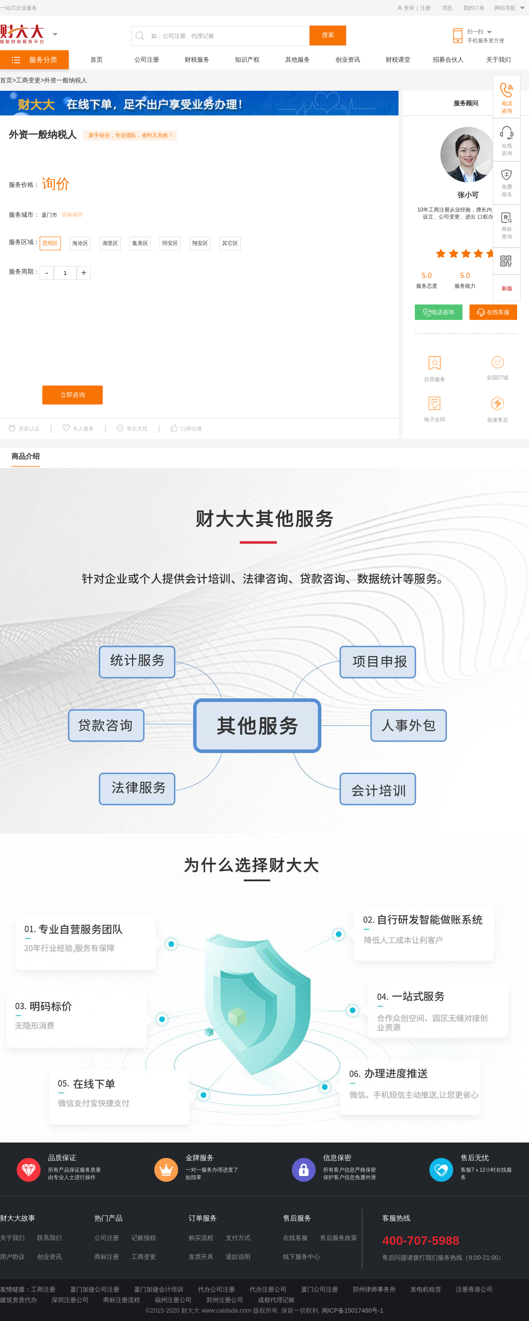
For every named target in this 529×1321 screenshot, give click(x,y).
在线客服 (493, 312)
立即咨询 (72, 394)
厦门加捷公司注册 (94, 1289)
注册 (425, 8)
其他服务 (297, 59)
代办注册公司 (268, 1289)
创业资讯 (347, 59)
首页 (96, 59)
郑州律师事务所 (374, 1289)
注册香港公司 (474, 1289)
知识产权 (247, 59)
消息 (447, 8)
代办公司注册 (216, 1289)
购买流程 (201, 1237)
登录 (409, 8)
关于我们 (498, 59)
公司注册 (146, 59)
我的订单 (473, 8)
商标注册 (106, 1256)
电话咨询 (438, 312)
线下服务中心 (301, 1256)
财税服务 (197, 59)
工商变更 (143, 1256)
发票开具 (201, 1256)
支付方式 (238, 1237)
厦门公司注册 (319, 1289)
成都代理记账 (276, 1299)
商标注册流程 (121, 1299)
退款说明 (238, 1256)
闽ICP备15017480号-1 (353, 1310)
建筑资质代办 (18, 1299)
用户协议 (12, 1256)
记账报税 (143, 1237)
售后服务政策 (338, 1237)
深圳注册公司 (70, 1299)
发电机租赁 (425, 1289)
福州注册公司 (173, 1299)
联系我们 (49, 1237)
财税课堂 (398, 59)
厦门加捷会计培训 (158, 1289)
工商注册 (43, 1289)
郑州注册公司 (224, 1299)
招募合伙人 (448, 59)
